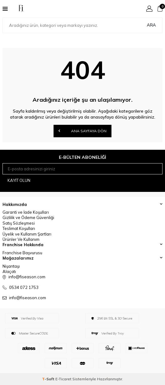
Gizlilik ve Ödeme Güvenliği (28, 217)
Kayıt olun (19, 180)
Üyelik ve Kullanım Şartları (27, 233)
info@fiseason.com (27, 297)
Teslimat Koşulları (19, 228)
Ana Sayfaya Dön (82, 131)
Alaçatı (9, 271)
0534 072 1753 (24, 287)
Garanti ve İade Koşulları (26, 212)
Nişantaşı (11, 266)
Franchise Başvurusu (22, 252)
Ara (151, 24)
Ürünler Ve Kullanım (21, 239)
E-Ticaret (63, 379)
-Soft (48, 379)
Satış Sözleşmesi (19, 223)
